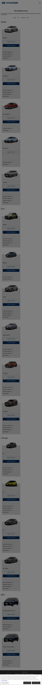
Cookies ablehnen (27, 682)
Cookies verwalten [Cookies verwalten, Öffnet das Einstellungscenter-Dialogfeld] (5, 682)
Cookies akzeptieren (36, 682)
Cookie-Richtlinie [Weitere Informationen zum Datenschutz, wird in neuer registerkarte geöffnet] (4, 680)
